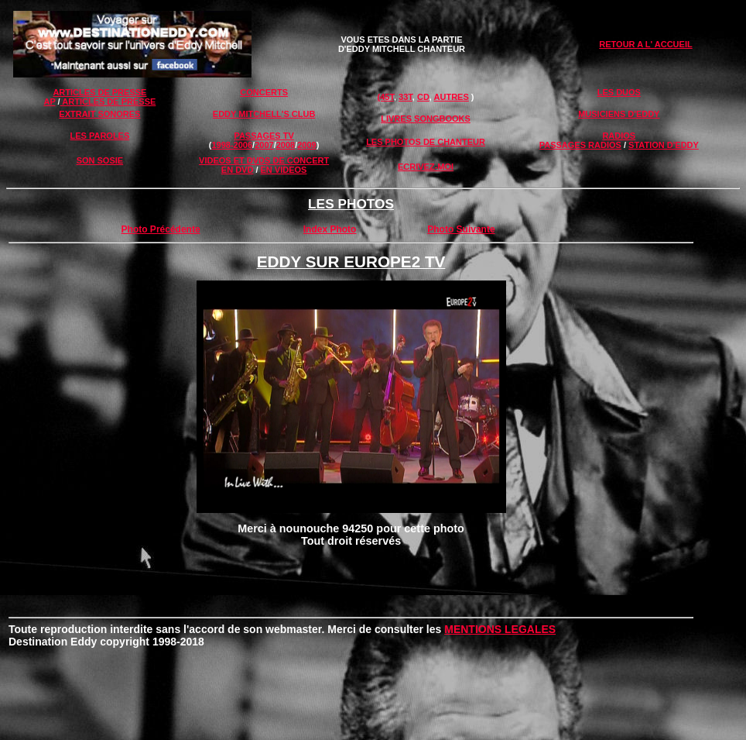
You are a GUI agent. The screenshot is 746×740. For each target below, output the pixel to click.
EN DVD (237, 169)
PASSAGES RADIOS (580, 145)
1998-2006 (231, 145)
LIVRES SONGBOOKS (426, 118)
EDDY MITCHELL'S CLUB (264, 114)
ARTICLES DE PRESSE (99, 92)
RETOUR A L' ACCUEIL (645, 44)
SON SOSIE (100, 160)
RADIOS (618, 135)
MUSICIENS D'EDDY (618, 114)
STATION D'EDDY (663, 145)
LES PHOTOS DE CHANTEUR (425, 141)
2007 (264, 145)
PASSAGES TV (263, 135)
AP (49, 101)
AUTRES (451, 97)
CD (423, 97)
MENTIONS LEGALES (500, 629)
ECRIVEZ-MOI (425, 166)
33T (405, 97)
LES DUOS (619, 92)
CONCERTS (264, 92)
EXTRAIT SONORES (99, 114)
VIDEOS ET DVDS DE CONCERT (264, 160)
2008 (285, 145)
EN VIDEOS (284, 169)
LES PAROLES (99, 135)
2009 (306, 145)
